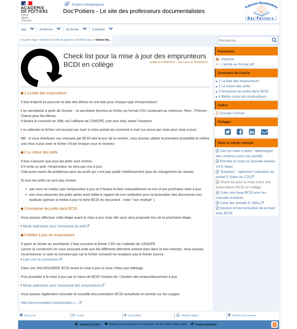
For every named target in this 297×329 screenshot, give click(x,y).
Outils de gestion (62, 39)
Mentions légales (187, 315)
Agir (23, 29)
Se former (72, 29)
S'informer (46, 29)
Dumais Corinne (232, 113)
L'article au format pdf (237, 64)
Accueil (24, 39)
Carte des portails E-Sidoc (240, 203)
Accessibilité (132, 315)
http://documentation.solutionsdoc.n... (49, 303)
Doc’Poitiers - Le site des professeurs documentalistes (134, 11)
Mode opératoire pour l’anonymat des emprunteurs (62, 285)
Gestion (45, 39)
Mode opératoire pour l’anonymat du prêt (54, 226)
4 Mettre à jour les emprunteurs (242, 96)
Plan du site (27, 315)
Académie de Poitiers (89, 324)
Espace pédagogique (83, 4)
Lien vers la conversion (41, 259)
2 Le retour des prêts (234, 86)
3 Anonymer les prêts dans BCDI (243, 91)
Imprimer (228, 59)
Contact (77, 315)
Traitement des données (241, 315)
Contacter (98, 29)
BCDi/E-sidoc (84, 39)
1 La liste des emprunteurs (238, 81)
